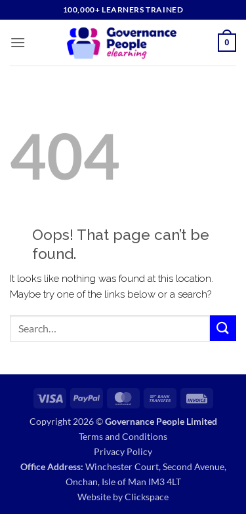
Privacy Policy (123, 451)
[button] (18, 42)
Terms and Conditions (123, 436)
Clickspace (147, 496)
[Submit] (223, 328)
